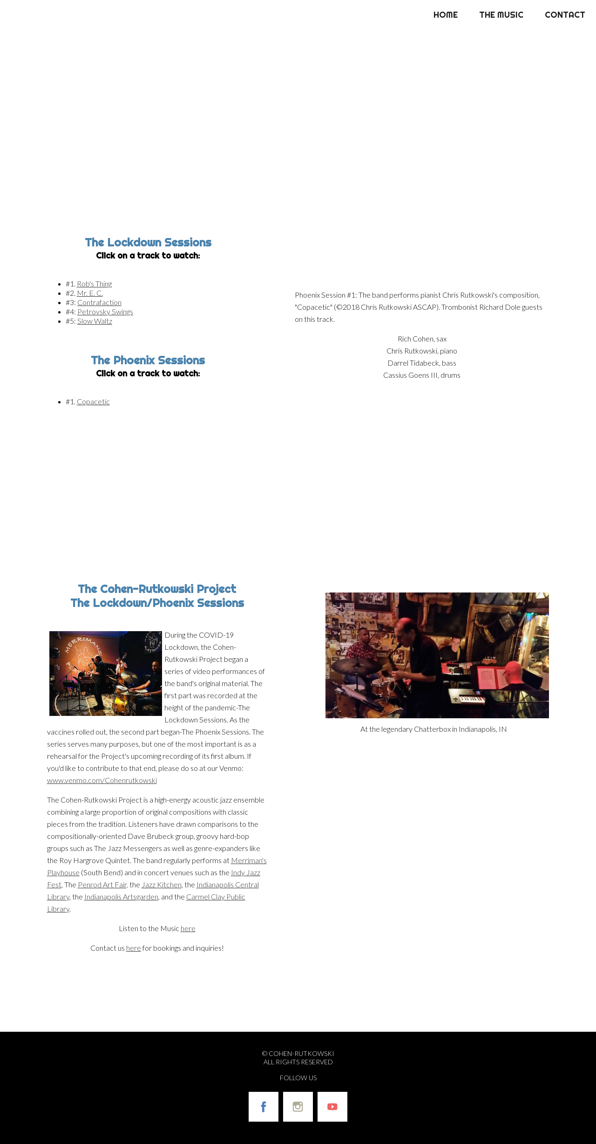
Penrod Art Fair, (103, 884)
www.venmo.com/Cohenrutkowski (102, 780)
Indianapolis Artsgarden (121, 896)
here (188, 928)
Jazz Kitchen (162, 884)
